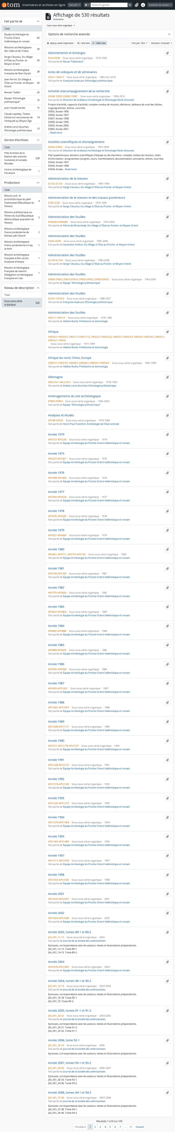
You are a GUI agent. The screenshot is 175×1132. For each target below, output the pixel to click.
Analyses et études (61, 415)
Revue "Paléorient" (73, 61)
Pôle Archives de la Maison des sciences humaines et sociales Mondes (22, 158)
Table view (99, 43)
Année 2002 (56, 913)
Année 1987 (56, 683)
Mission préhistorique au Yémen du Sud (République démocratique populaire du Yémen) (22, 217)
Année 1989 (56, 721)
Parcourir (73, 5)
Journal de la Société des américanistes (84, 940)
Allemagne (55, 377)
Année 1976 (56, 472)
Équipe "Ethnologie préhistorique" (22, 100)
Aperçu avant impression (60, 43)
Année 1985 (56, 645)
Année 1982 (56, 587)
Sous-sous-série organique (22, 302)
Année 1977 (56, 492)
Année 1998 (56, 874)
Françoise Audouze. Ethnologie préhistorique (88, 80)
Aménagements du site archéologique (74, 396)
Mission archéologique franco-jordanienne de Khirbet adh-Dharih (22, 232)
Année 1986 (56, 664)
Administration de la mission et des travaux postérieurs (86, 197)
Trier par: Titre (138, 43)
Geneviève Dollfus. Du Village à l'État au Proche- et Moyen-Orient (99, 244)
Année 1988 (56, 702)
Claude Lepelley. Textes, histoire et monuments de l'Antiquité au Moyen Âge (22, 117)
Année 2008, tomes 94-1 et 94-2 (69, 1092)
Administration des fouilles (66, 217)
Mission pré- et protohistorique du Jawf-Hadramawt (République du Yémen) (22, 201)
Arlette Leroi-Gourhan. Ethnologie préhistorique (22, 128)
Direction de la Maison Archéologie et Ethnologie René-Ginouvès (98, 99)
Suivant (140, 1126)
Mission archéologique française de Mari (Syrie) (22, 71)
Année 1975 (56, 453)
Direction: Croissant (160, 43)
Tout (7, 28)
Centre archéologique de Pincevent (22, 171)
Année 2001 (56, 894)
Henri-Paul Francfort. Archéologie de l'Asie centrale (91, 424)
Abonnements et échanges (66, 53)
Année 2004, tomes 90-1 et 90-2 (69, 981)
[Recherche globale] (109, 5)
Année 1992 (56, 779)
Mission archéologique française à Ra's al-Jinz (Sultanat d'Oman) (22, 258)
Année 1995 (56, 836)
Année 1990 (56, 740)
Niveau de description (19, 288)
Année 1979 (56, 530)
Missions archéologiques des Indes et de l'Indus (22, 49)
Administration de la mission (68, 178)
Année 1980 (56, 549)
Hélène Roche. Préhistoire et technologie (85, 321)
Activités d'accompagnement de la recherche (79, 91)
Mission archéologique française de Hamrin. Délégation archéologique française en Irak (22, 273)
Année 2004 (56, 962)
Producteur (12, 183)
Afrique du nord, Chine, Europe (69, 358)
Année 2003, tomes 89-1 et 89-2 (69, 932)
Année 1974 (56, 434)
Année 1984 (56, 626)
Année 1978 (56, 511)
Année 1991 (56, 760)
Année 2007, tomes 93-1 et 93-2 (69, 1063)
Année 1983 (56, 606)
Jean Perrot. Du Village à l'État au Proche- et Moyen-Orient (22, 83)
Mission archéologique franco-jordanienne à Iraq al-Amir (22, 245)
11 (130, 1126)
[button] (136, 5)
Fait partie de (13, 21)
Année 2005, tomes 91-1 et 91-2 (69, 1010)
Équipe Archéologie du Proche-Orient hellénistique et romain (22, 38)
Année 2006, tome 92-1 (64, 1040)
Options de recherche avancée (69, 34)
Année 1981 (56, 568)
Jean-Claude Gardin (22, 108)
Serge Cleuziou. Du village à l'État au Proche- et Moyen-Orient (22, 60)
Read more (56, 132)
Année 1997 (56, 855)
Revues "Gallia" (22, 93)
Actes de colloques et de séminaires (72, 72)
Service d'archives (16, 140)
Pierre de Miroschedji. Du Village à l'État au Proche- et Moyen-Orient (100, 225)
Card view (83, 43)
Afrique (53, 331)
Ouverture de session (159, 5)
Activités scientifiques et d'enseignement (76, 142)
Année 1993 (56, 798)
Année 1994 (56, 817)
